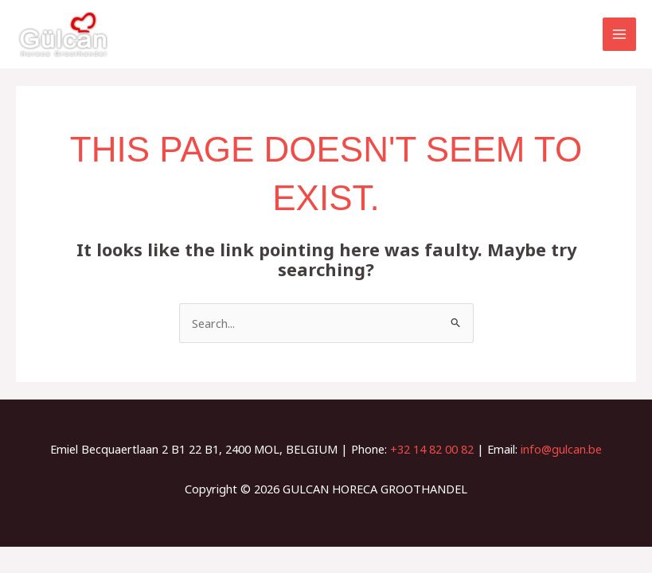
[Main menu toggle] (619, 34)
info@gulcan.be (561, 449)
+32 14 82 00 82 (432, 449)
